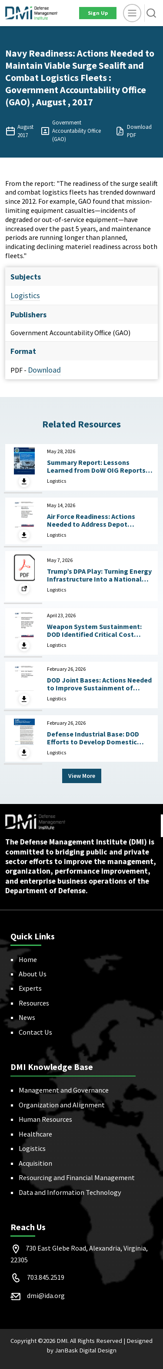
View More (81, 776)
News (27, 1017)
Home (28, 959)
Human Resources (45, 1119)
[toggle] (132, 13)
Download (44, 370)
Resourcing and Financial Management (77, 1177)
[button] (151, 13)
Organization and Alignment (62, 1104)
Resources (34, 1003)
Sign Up (98, 13)
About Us (33, 973)
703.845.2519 (45, 1277)
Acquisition (35, 1163)
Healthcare (35, 1134)
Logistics (25, 295)
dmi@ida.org (46, 1295)
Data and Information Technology (70, 1192)
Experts (30, 988)
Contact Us (35, 1032)
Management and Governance (64, 1090)
